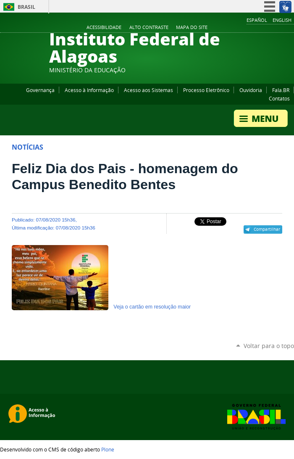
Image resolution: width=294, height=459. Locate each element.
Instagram (269, 28)
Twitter (279, 28)
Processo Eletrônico (206, 90)
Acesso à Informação (89, 90)
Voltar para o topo (269, 346)
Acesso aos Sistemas (148, 90)
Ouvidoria (250, 90)
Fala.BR (280, 90)
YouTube (258, 28)
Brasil (26, 7)
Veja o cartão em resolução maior (152, 307)
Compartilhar (267, 229)
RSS (290, 28)
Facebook (248, 28)
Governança (40, 90)
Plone (107, 449)
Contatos (279, 98)
